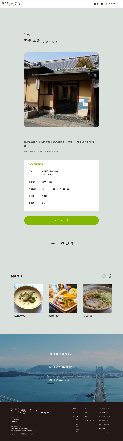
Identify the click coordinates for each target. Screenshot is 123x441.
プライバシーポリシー (105, 432)
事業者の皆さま (103, 420)
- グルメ (77, 422)
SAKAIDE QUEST (104, 424)
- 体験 (76, 424)
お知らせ (87, 412)
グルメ (27, 34)
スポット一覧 (77, 416)
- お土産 (77, 429)
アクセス (87, 416)
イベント (87, 409)
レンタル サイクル (90, 420)
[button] (110, 276)
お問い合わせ (103, 428)
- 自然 (76, 431)
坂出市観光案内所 (104, 409)
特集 (74, 412)
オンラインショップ (105, 416)
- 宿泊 (76, 426)
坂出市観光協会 (103, 412)
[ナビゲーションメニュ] (119, 4)
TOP (74, 409)
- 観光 (76, 419)
